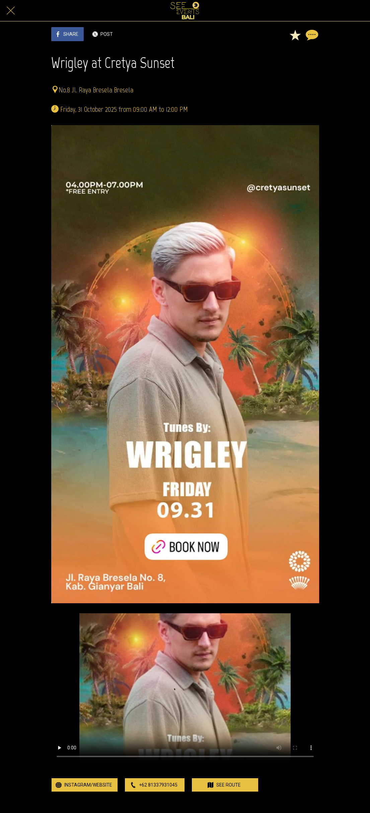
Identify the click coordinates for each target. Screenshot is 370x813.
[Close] (11, 11)
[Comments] (311, 35)
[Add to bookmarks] (295, 35)
